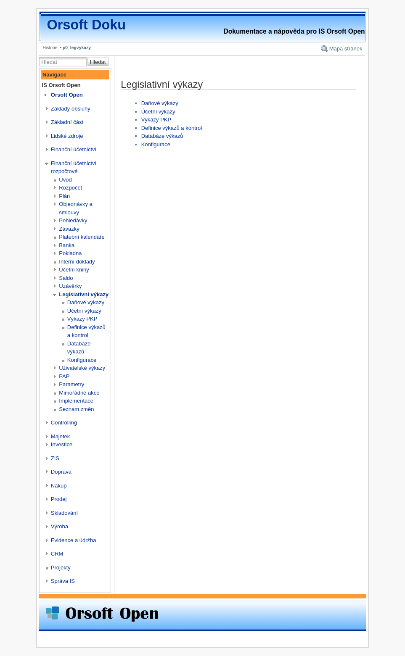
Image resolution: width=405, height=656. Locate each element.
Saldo (66, 278)
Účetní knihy (74, 269)
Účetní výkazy (84, 311)
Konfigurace (81, 360)
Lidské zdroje (67, 136)
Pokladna (70, 253)
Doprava (61, 472)
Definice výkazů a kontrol (171, 128)
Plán (64, 196)
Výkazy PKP (82, 319)
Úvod (65, 180)
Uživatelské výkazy (82, 368)
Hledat (98, 62)
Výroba (59, 526)
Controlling (64, 422)
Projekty (61, 567)
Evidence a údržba (73, 540)
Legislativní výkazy (84, 294)
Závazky (69, 229)
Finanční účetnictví (73, 149)
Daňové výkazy (85, 302)
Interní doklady (77, 261)
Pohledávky (73, 220)
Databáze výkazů (162, 136)
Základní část (67, 122)
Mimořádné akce (79, 393)
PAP (64, 376)
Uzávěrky (70, 286)
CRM (57, 554)
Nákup (59, 485)
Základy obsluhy (70, 108)
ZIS (55, 458)
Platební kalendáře (81, 237)
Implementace (76, 401)
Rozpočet (70, 187)
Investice (61, 444)
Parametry (71, 384)
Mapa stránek (346, 48)
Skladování (64, 513)
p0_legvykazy (77, 47)
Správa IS (63, 581)
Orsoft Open (67, 95)
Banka (66, 245)
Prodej (59, 499)
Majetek (60, 436)
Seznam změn (76, 409)
